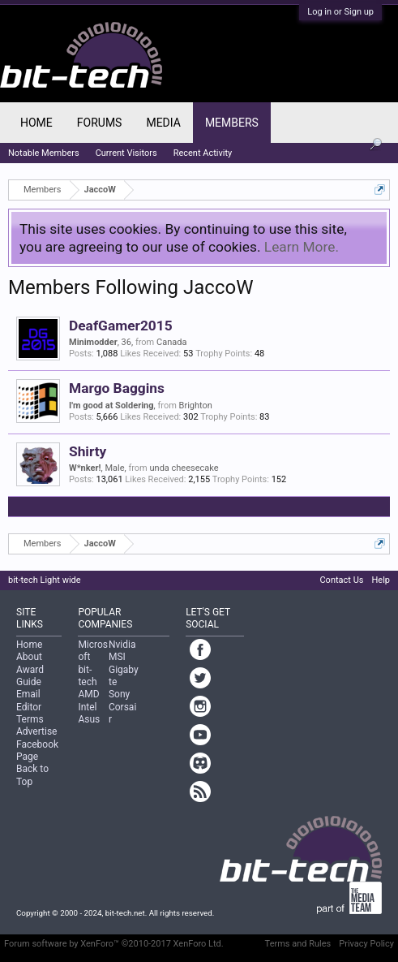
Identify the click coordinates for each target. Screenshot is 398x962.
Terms (30, 719)
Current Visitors (126, 153)
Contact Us (341, 580)
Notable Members (43, 153)
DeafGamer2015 (121, 325)
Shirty (87, 451)
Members (232, 122)
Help (380, 580)
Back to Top (32, 775)
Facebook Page (37, 750)
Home (36, 122)
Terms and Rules (298, 943)
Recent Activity (203, 153)
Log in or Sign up (340, 11)
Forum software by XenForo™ (114, 943)
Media (163, 122)
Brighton (195, 405)
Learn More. (301, 247)
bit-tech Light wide (44, 580)
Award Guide (30, 676)
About (29, 656)
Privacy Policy (366, 943)
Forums (99, 122)
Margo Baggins (117, 388)
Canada (171, 342)
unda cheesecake (184, 468)
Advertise (36, 731)
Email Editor (28, 700)
